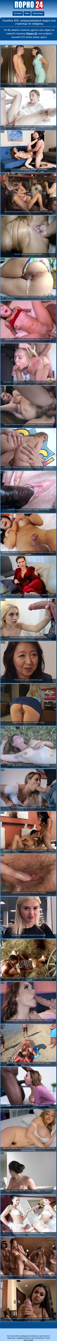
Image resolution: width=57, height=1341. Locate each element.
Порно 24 (31, 33)
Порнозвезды (38, 13)
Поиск (27, 13)
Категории (18, 13)
